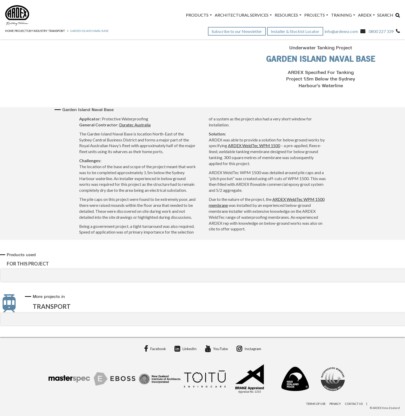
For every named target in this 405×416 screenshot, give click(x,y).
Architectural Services (243, 14)
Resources (288, 14)
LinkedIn (185, 348)
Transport (56, 30)
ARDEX (366, 14)
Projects (316, 14)
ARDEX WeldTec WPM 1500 (254, 145)
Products (199, 14)
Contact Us (354, 403)
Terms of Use (316, 403)
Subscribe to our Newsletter (237, 31)
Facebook (155, 348)
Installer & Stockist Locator (295, 31)
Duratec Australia (135, 124)
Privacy (335, 403)
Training (343, 14)
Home (9, 30)
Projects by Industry (31, 30)
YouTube (216, 348)
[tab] (203, 259)
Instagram (249, 348)
